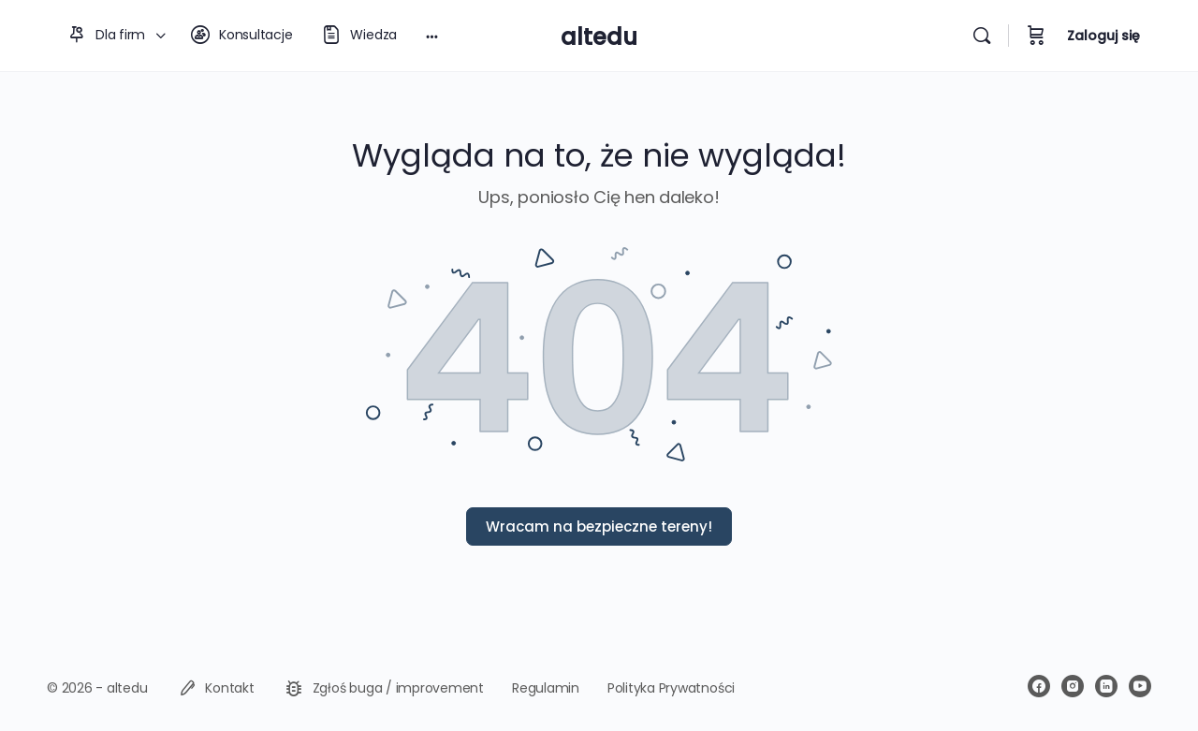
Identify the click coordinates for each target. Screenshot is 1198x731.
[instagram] (1072, 686)
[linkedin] (1106, 686)
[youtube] (1140, 686)
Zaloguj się (1103, 35)
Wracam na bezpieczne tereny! (599, 526)
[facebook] (1039, 686)
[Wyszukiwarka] (982, 35)
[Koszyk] (1036, 35)
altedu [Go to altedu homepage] (599, 37)
